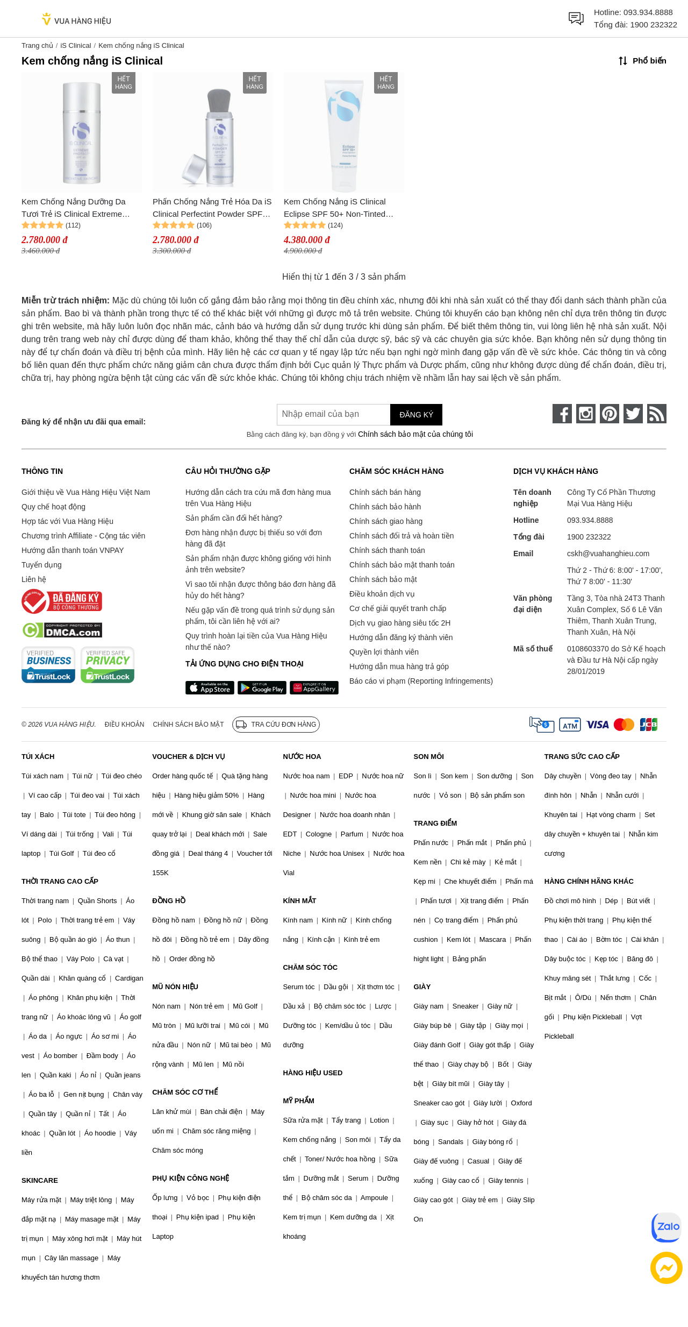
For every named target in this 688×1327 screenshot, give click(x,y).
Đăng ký (416, 414)
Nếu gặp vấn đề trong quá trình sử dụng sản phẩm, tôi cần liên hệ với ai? (259, 616)
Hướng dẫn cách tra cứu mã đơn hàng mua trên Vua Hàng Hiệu (258, 498)
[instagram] (586, 413)
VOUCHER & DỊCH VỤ (188, 757)
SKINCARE (40, 1180)
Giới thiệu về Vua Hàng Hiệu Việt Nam (86, 492)
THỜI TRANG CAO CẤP (60, 881)
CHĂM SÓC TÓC (310, 967)
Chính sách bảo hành (385, 506)
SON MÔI (429, 757)
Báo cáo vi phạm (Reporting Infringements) (421, 681)
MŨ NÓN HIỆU (175, 987)
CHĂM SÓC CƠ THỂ (185, 1092)
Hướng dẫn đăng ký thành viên (401, 637)
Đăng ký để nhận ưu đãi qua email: (84, 421)
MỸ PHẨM (298, 1101)
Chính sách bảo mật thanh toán (402, 564)
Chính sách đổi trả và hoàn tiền (401, 535)
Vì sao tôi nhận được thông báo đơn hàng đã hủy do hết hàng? (260, 590)
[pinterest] (609, 413)
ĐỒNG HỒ (168, 901)
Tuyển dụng (42, 564)
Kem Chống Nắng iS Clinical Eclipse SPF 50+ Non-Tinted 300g (335, 208)
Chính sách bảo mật (383, 579)
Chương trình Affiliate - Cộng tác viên (83, 535)
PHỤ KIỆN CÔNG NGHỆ (190, 1178)
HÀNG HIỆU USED (312, 1073)
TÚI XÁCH (38, 757)
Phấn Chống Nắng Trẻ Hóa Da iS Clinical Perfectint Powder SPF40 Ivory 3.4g (212, 208)
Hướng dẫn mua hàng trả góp (399, 666)
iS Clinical (75, 45)
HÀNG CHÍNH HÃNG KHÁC (589, 881)
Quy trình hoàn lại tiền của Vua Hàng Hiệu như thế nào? (256, 641)
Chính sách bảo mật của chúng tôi (415, 434)
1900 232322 (653, 24)
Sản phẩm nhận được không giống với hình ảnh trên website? (258, 564)
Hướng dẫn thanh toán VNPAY (73, 550)
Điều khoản (125, 724)
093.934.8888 (648, 12)
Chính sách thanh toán (387, 550)
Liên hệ (34, 579)
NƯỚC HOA (302, 757)
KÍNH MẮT (299, 901)
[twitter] (633, 413)
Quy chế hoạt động (53, 506)
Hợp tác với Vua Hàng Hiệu (67, 521)
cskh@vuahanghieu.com (608, 553)
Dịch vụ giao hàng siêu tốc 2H (399, 623)
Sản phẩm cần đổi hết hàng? (233, 518)
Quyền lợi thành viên (384, 652)
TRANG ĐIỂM (435, 823)
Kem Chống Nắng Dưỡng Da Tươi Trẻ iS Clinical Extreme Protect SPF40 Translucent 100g (80, 208)
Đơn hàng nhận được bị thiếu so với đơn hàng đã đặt (253, 538)
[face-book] (562, 413)
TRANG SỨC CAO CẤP (582, 757)
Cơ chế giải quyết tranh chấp (397, 608)
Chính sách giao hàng (385, 521)
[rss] (656, 413)
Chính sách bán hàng (385, 492)
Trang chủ (37, 45)
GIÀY (422, 987)
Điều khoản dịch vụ (382, 594)
